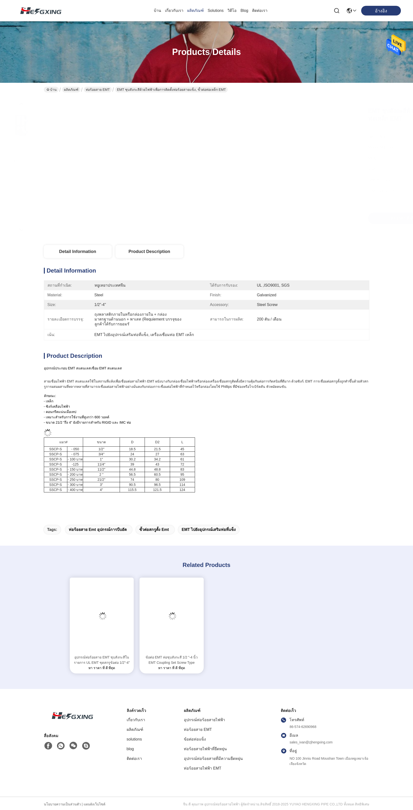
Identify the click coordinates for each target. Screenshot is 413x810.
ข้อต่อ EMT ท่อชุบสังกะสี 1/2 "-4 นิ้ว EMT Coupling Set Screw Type (172, 660)
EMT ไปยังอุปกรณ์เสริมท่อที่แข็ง (209, 529)
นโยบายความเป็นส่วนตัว (62, 804)
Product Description (149, 251)
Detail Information (77, 251)
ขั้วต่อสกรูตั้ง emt (154, 529)
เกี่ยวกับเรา (174, 10)
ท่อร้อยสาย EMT (98, 90)
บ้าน (157, 10)
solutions (216, 10)
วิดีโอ (232, 10)
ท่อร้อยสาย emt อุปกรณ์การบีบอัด (97, 529)
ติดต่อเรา (259, 10)
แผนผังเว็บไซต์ (94, 804)
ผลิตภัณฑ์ (195, 10)
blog (244, 10)
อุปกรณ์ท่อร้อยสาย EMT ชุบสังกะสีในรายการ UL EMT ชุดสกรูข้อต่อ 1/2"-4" (102, 660)
